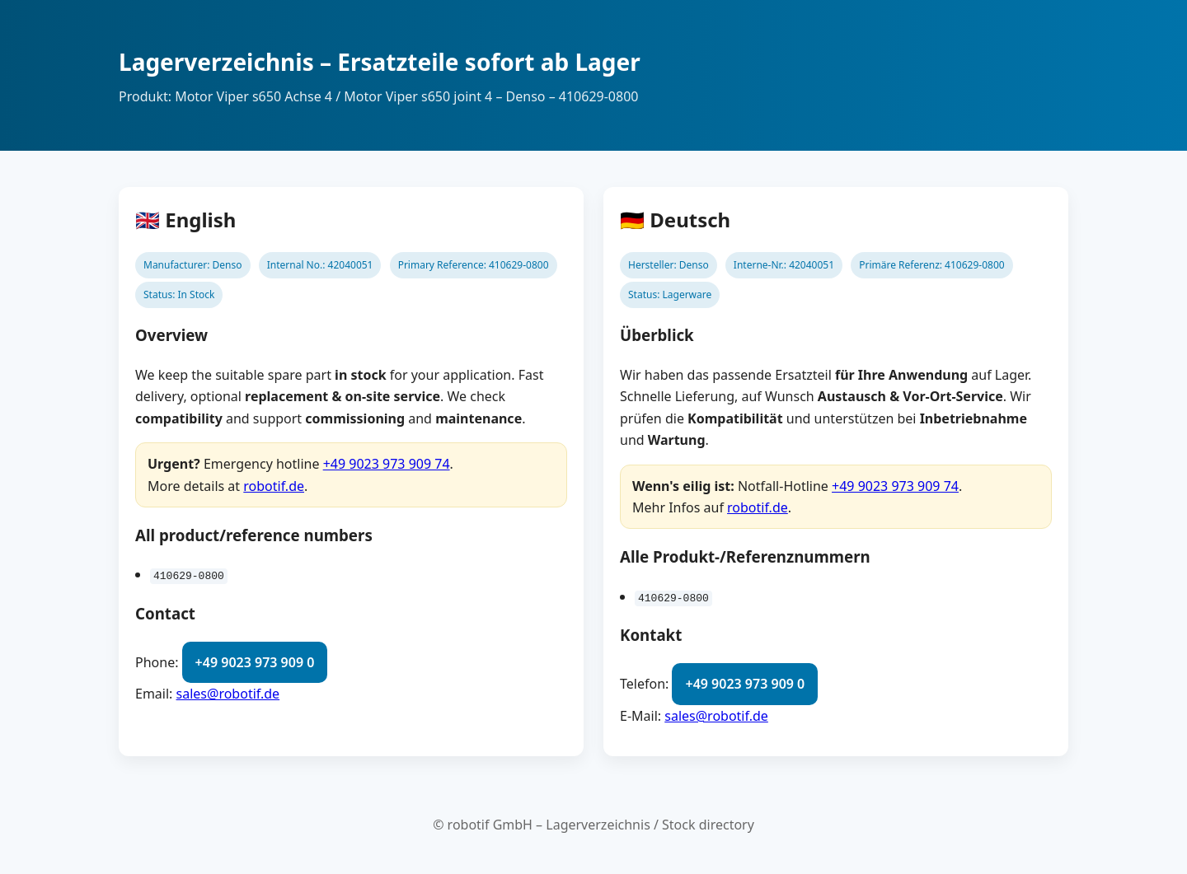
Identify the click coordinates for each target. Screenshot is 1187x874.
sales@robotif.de (228, 694)
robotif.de (273, 486)
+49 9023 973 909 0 (255, 662)
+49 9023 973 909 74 (386, 464)
